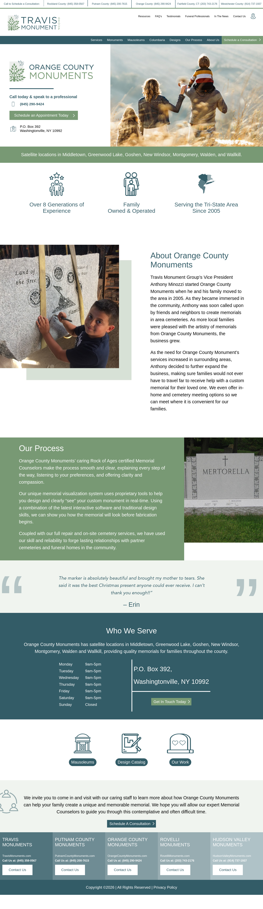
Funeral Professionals (197, 16)
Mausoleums (136, 40)
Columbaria (157, 40)
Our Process (193, 40)
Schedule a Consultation (242, 40)
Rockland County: (65, 4)
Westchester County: (241, 4)
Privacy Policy (165, 887)
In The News (221, 16)
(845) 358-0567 (26, 860)
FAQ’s (158, 16)
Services (96, 40)
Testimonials (174, 16)
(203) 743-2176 (184, 860)
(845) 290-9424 (32, 104)
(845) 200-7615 (79, 860)
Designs (175, 40)
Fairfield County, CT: (197, 4)
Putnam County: (109, 4)
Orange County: (153, 4)
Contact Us (239, 16)
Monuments (115, 40)
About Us (213, 40)
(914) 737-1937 (237, 860)
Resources (144, 16)
